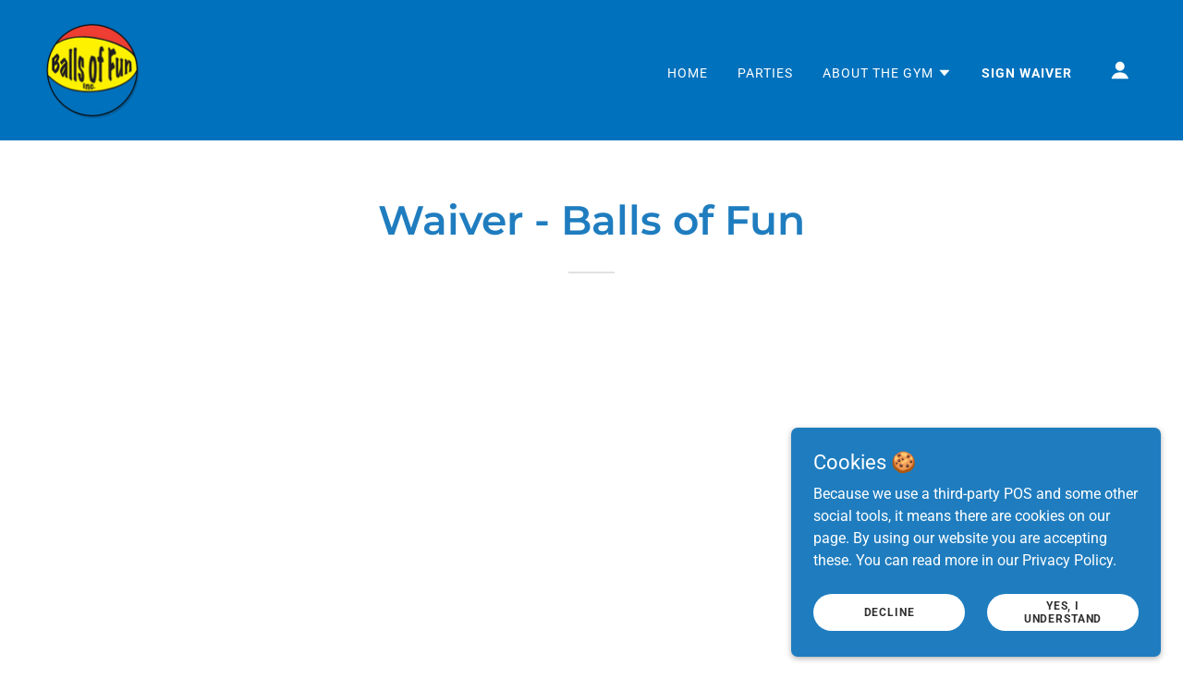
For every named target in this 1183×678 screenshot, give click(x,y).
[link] (92, 69)
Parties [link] (765, 73)
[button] (887, 73)
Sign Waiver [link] (1027, 73)
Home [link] (687, 73)
